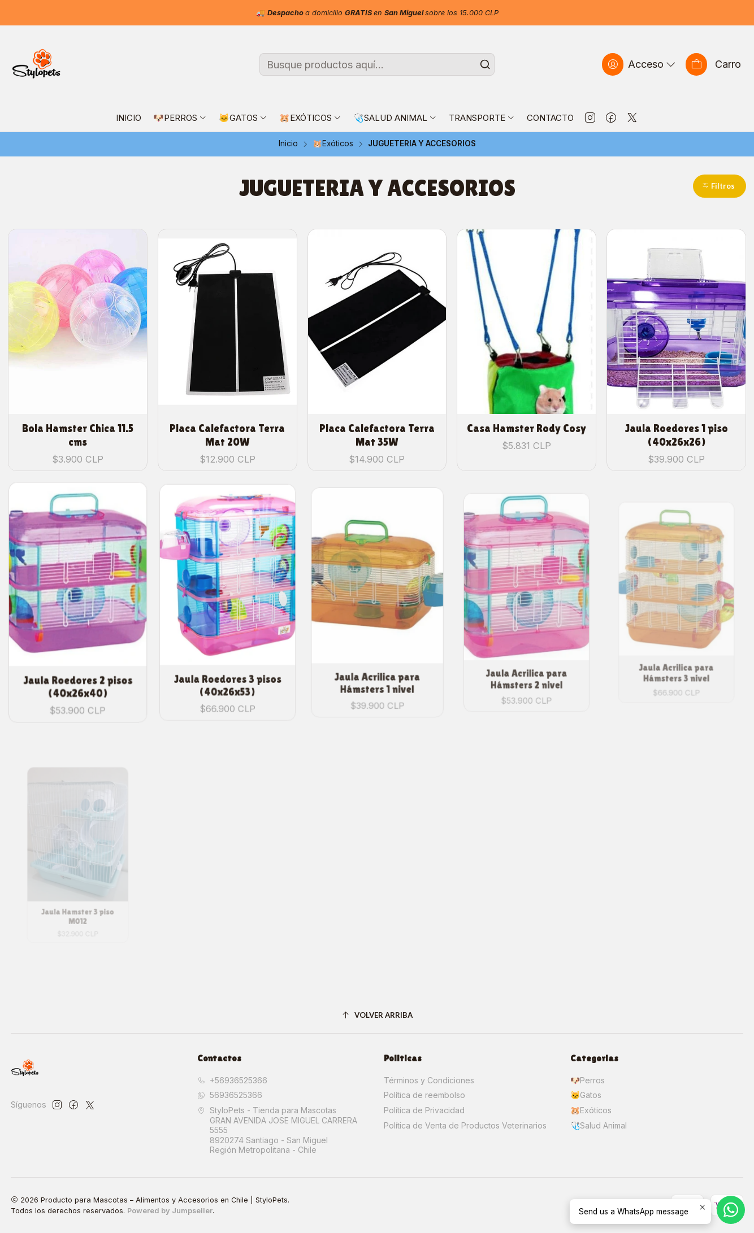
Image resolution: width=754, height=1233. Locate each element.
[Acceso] (640, 64)
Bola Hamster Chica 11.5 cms (77, 434)
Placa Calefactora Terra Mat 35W (377, 434)
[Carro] (713, 64)
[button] (719, 186)
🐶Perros (587, 1080)
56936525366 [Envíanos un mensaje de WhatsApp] (229, 1095)
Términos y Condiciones (429, 1080)
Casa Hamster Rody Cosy (526, 428)
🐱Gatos (585, 1095)
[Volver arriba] (377, 1015)
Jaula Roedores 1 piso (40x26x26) (676, 434)
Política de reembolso (424, 1095)
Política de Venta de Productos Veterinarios (465, 1125)
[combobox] (377, 64)
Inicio (288, 144)
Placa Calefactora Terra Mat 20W (227, 434)
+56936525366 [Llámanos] (232, 1080)
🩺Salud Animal (598, 1125)
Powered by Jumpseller (170, 1210)
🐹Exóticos (333, 144)
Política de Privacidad (424, 1110)
